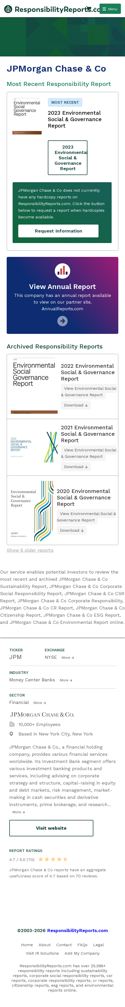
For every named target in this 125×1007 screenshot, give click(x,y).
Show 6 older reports (30, 550)
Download (74, 405)
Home (27, 944)
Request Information (58, 231)
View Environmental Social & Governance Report (89, 391)
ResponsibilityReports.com (77, 930)
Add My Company (82, 953)
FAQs (82, 944)
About (45, 944)
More (65, 657)
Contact (64, 944)
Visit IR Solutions (42, 953)
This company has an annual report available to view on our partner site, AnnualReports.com (62, 302)
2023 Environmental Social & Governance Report (71, 157)
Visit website (51, 828)
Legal (98, 944)
